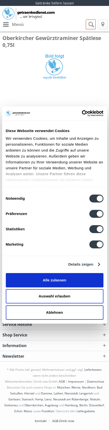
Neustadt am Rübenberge (70, 399)
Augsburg (51, 405)
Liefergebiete (86, 411)
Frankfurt (48, 411)
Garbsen (14, 399)
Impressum (76, 381)
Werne (76, 387)
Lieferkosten (92, 370)
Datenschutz (95, 381)
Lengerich (86, 393)
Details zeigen (80, 264)
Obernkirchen (33, 405)
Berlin (83, 405)
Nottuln (95, 399)
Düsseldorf (96, 405)
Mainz (28, 411)
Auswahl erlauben (54, 296)
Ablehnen (54, 312)
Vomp (39, 399)
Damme (46, 393)
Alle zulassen (54, 280)
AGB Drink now (63, 421)
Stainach (28, 399)
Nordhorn (88, 387)
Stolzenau (11, 405)
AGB (62, 381)
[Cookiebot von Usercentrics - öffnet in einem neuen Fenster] (81, 113)
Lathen (58, 393)
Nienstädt (71, 393)
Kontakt (41, 421)
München (63, 387)
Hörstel (29, 393)
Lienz (48, 399)
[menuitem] (13, 24)
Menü (13, 23)
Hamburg (71, 405)
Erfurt (18, 411)
